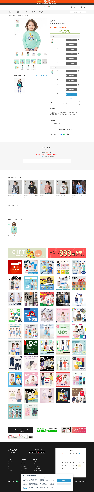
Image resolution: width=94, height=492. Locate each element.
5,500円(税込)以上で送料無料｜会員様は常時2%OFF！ (47, 3)
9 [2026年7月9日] (73, 459)
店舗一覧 (34, 461)
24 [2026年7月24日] (76, 465)
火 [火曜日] (67, 453)
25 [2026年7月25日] (79, 465)
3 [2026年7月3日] (76, 456)
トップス (21, 15)
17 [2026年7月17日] (76, 462)
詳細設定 (25, 488)
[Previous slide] (15, 34)
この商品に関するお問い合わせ (65, 129)
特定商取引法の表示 (37, 470)
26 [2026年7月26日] (62, 468)
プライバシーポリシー (37, 468)
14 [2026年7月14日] (67, 462)
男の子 (18, 15)
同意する (64, 480)
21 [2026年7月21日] (67, 465)
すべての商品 (10, 461)
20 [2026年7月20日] (65, 465)
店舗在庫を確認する (65, 103)
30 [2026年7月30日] (73, 468)
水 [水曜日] (70, 453)
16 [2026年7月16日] (73, 462)
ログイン (41, 156)
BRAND (34, 12)
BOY (10, 12)
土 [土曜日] (79, 453)
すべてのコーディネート (41, 75)
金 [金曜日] (76, 453)
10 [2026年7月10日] (76, 459)
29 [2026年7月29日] (70, 468)
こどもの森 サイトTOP (11, 15)
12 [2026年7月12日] (62, 462)
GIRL (18, 12)
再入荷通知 (71, 39)
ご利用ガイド (23, 461)
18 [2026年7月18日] (79, 462)
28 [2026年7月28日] (67, 468)
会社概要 (34, 463)
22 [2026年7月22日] (70, 465)
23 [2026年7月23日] (73, 465)
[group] (14, 230)
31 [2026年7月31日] (76, 468)
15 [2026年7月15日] (70, 462)
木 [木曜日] (73, 453)
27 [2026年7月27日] (65, 468)
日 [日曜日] (62, 453)
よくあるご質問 (24, 468)
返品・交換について (74, 98)
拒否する (64, 483)
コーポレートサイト (37, 466)
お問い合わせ (23, 470)
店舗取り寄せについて (25, 463)
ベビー (9, 468)
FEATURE (41, 12)
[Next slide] (45, 34)
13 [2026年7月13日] (65, 462)
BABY (26, 12)
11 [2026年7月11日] (79, 459)
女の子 (9, 466)
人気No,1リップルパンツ (13, 470)
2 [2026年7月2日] (73, 456)
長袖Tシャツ (26, 15)
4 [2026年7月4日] (79, 456)
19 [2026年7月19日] (62, 465)
